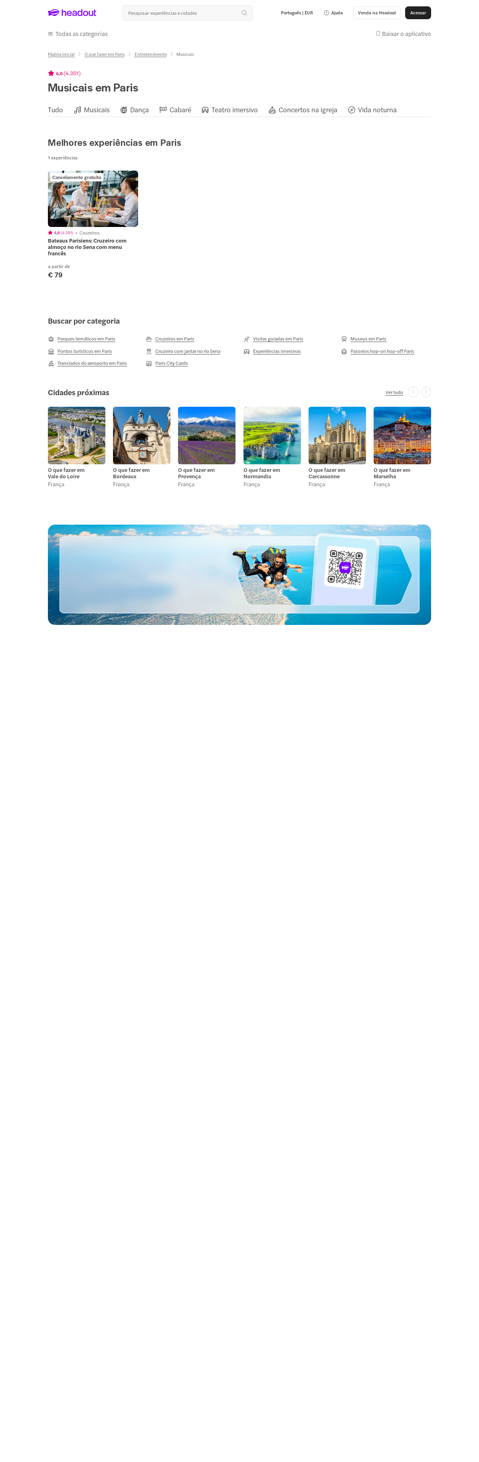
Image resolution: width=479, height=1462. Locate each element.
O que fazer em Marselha (392, 473)
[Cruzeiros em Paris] (170, 338)
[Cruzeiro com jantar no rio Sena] (183, 351)
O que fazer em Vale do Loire (66, 473)
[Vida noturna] (377, 109)
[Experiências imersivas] (272, 351)
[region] (239, 109)
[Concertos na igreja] (308, 109)
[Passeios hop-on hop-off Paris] (377, 351)
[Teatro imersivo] (235, 109)
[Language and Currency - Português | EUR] (297, 12)
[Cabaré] (180, 109)
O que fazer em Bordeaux (131, 473)
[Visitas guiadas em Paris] (273, 338)
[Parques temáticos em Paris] (81, 338)
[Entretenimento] (151, 54)
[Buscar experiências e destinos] (187, 13)
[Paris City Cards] (167, 363)
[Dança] (139, 109)
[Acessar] (418, 12)
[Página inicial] (61, 54)
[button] (333, 12)
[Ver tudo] (394, 392)
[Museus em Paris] (363, 338)
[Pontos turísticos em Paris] (80, 351)
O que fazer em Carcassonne (327, 473)
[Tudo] (55, 109)
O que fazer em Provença (196, 473)
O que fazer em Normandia (261, 473)
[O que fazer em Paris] (105, 54)
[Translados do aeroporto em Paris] (87, 363)
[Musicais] (97, 109)
